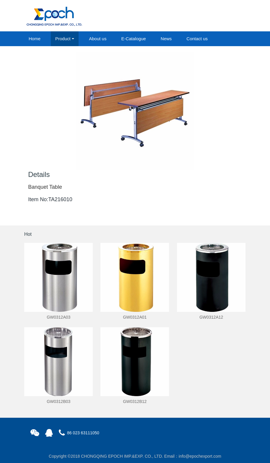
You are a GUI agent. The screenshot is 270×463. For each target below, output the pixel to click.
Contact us (197, 38)
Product (63, 38)
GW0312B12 (135, 401)
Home (34, 38)
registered (232, 16)
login (205, 16)
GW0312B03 (58, 401)
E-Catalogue (133, 38)
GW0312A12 (211, 317)
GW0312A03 (58, 317)
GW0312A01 (135, 317)
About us (97, 38)
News (166, 38)
